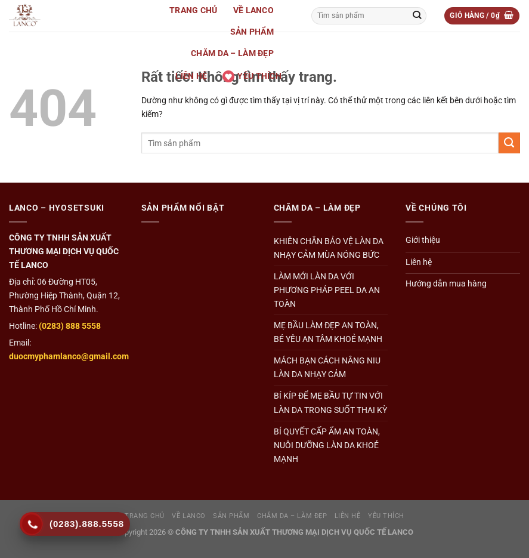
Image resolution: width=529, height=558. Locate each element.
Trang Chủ (193, 10)
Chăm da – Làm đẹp (232, 53)
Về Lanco (253, 10)
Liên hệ (191, 76)
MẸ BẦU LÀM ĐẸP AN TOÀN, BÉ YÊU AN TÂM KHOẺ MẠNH (328, 332)
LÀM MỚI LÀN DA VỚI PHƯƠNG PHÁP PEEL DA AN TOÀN (327, 290)
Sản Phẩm (252, 32)
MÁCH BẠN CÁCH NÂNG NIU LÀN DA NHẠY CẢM (327, 368)
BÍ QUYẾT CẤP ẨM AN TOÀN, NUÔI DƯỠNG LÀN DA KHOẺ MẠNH (327, 445)
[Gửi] (416, 15)
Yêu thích (251, 76)
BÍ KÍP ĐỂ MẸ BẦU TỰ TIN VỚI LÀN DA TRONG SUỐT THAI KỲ (330, 403)
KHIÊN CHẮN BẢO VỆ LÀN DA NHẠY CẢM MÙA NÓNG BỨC (328, 248)
